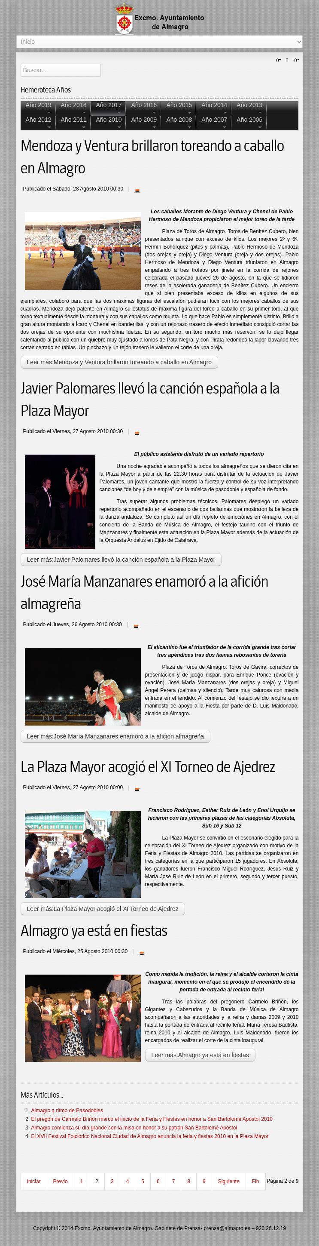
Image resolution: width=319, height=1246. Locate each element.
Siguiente (229, 1181)
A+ (280, 60)
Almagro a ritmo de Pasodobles (67, 1111)
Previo (60, 1181)
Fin (255, 1181)
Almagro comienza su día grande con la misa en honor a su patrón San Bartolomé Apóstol (134, 1128)
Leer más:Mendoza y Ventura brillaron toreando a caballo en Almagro (119, 362)
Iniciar (34, 1181)
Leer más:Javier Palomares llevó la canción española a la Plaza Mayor (121, 559)
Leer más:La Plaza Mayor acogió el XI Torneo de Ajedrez (103, 908)
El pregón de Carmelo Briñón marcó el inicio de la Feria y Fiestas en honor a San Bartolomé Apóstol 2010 (152, 1119)
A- (295, 60)
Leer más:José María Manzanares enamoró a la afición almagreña (115, 736)
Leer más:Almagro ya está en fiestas (200, 1055)
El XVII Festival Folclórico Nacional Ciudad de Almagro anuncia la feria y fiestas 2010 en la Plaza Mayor (150, 1136)
